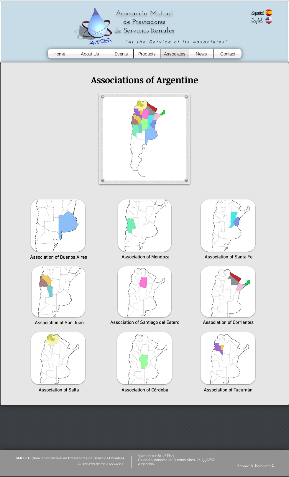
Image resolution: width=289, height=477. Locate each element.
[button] (144, 80)
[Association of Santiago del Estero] (144, 323)
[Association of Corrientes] (228, 323)
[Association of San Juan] (58, 323)
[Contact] (228, 53)
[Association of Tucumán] (228, 390)
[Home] (59, 53)
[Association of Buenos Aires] (58, 257)
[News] (201, 53)
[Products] (147, 53)
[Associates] (174, 53)
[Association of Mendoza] (145, 257)
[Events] (121, 53)
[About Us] (90, 53)
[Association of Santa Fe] (228, 257)
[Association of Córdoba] (144, 390)
